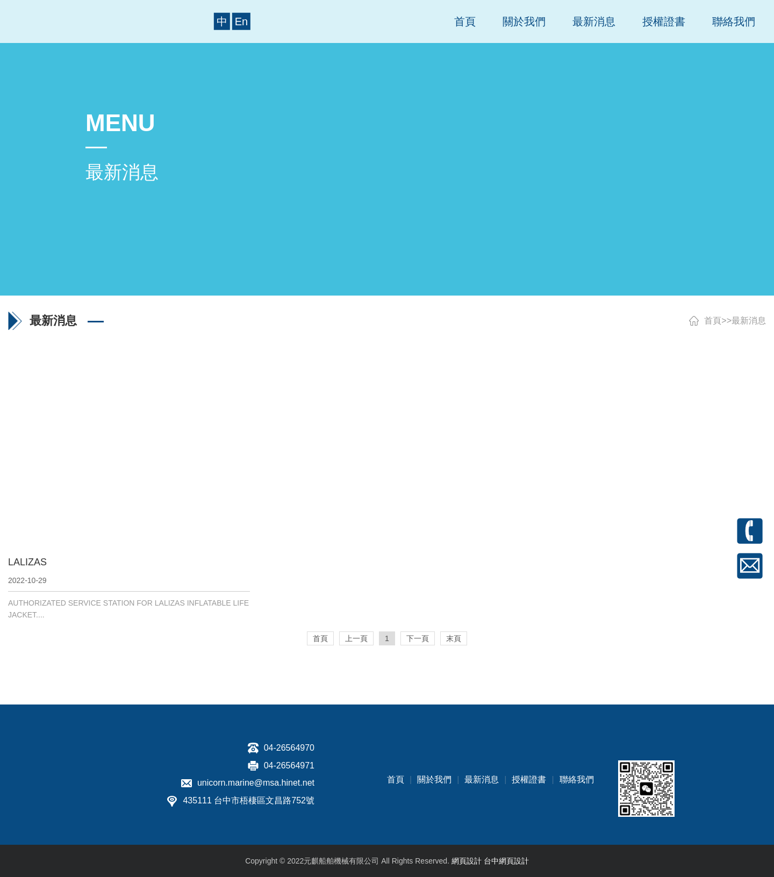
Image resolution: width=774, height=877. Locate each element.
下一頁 (417, 638)
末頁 (453, 638)
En (241, 21)
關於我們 (524, 21)
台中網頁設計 (506, 861)
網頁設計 (467, 861)
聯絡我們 (733, 21)
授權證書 (663, 21)
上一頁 (356, 638)
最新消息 (593, 21)
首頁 (465, 21)
